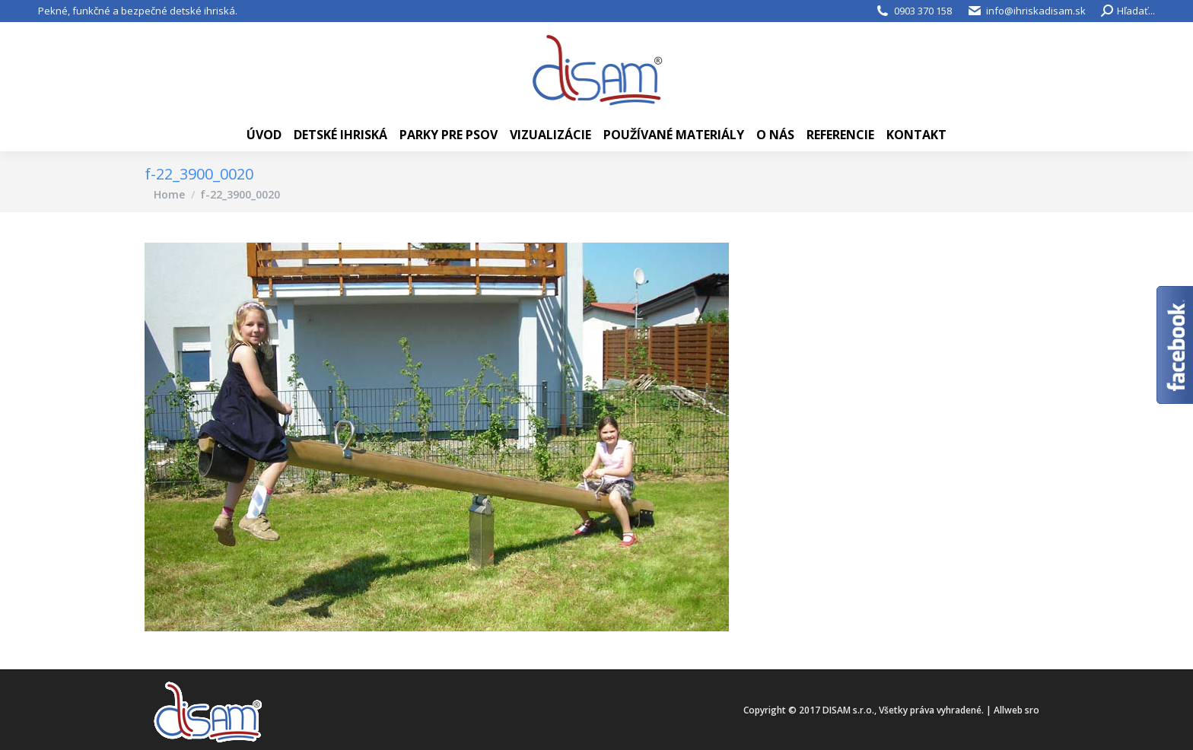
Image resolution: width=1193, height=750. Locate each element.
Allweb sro (1016, 710)
